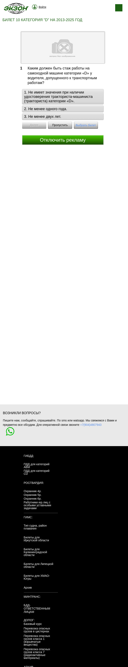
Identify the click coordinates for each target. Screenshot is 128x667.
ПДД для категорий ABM (37, 466)
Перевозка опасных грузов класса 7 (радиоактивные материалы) (37, 654)
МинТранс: (32, 596)
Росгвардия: (34, 482)
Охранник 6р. (33, 498)
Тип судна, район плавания (35, 527)
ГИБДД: (29, 456)
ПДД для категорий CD (37, 472)
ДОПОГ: (29, 620)
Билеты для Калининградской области (35, 552)
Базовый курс (33, 624)
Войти (42, 7)
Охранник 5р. (33, 495)
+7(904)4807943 (91, 424)
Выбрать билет (86, 125)
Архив (28, 587)
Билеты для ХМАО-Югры (37, 577)
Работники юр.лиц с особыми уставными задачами (37, 505)
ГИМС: (28, 517)
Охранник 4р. (33, 491)
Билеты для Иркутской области (36, 539)
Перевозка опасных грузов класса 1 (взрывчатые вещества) (37, 640)
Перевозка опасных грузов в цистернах (37, 630)
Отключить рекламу (63, 140)
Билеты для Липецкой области (38, 565)
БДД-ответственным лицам (37, 608)
